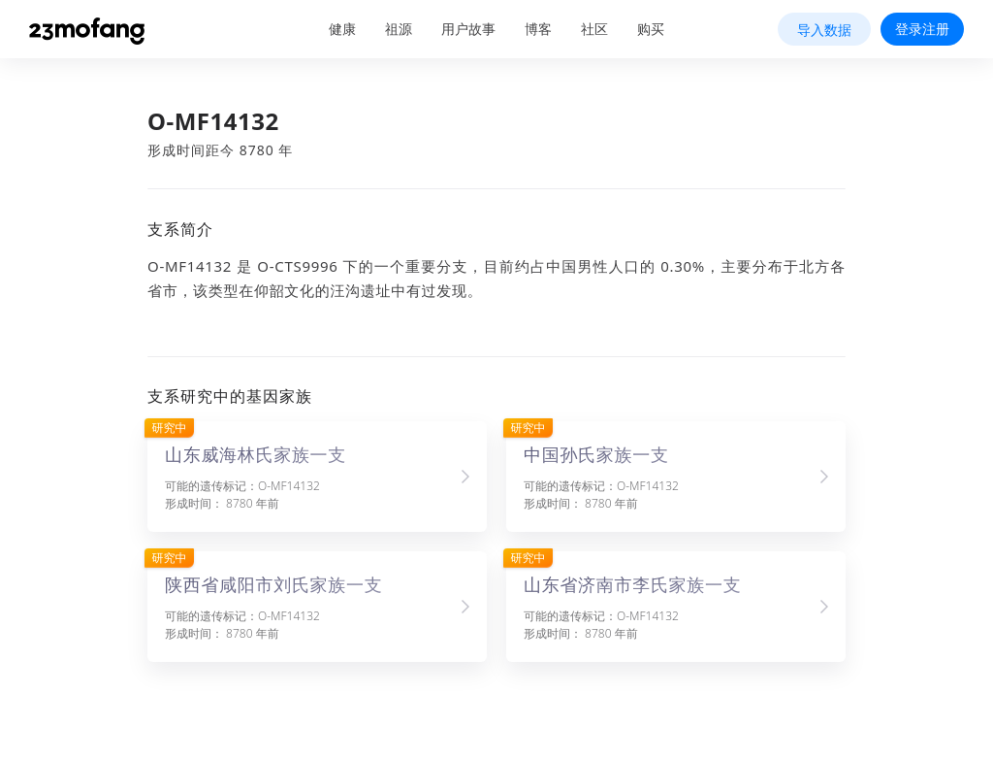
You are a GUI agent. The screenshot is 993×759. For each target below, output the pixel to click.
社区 (594, 28)
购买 (650, 28)
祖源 (398, 28)
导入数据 (824, 29)
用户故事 (468, 28)
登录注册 (922, 28)
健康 (342, 28)
